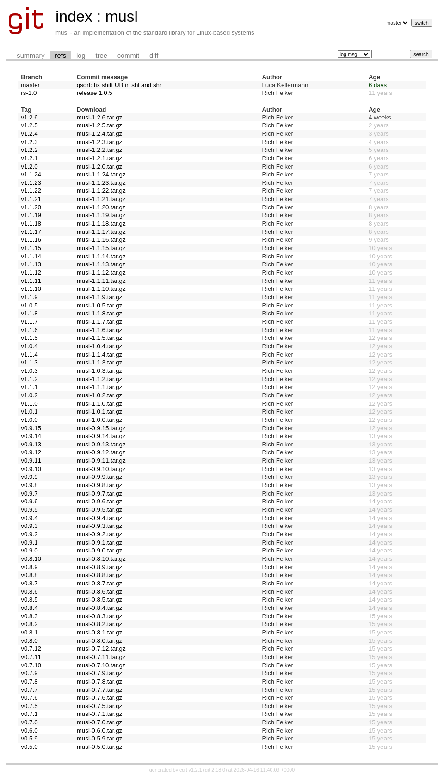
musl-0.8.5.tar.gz (100, 599)
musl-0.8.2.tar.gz (100, 624)
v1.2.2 (29, 149)
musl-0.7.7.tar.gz (100, 689)
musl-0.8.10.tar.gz (101, 558)
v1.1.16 (31, 239)
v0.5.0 (29, 746)
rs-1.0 (29, 92)
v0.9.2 (29, 534)
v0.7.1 (29, 713)
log (81, 55)
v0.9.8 (29, 485)
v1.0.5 (29, 305)
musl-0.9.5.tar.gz (100, 509)
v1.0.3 (29, 370)
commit (128, 55)
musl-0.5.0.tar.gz (100, 746)
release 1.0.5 (94, 92)
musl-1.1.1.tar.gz (100, 386)
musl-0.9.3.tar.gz (100, 525)
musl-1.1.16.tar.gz (101, 239)
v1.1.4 (29, 354)
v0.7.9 (29, 673)
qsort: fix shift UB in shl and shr (119, 85)
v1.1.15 (31, 248)
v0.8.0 (29, 640)
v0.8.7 (29, 583)
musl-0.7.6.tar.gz (100, 697)
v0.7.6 (29, 697)
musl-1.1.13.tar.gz (101, 264)
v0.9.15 (31, 428)
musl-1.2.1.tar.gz (100, 158)
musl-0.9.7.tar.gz (100, 493)
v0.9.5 (29, 509)
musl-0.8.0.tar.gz (100, 640)
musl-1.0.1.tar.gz (100, 411)
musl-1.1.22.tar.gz (101, 190)
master (30, 85)
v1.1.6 (29, 329)
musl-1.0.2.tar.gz (100, 395)
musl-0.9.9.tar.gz (100, 476)
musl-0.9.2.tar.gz (100, 534)
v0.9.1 (29, 542)
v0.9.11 (31, 460)
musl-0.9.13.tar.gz (101, 444)
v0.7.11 (31, 656)
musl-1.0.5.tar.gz (100, 305)
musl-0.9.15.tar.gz (101, 428)
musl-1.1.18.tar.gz (101, 223)
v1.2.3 (29, 141)
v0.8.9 (29, 567)
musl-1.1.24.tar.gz (101, 174)
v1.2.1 (29, 158)
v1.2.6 (29, 117)
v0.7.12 (31, 648)
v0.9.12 (31, 452)
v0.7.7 (29, 689)
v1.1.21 (31, 198)
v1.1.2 (29, 379)
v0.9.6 (29, 501)
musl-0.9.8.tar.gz (100, 485)
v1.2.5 (29, 125)
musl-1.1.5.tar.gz (100, 337)
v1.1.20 (31, 207)
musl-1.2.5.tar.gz (100, 125)
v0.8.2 (29, 624)
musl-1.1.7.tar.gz (100, 321)
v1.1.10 (31, 288)
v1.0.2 (29, 395)
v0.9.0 (29, 550)
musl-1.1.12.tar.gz (101, 272)
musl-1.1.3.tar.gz (100, 362)
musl (121, 16)
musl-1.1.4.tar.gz (100, 354)
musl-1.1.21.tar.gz (101, 198)
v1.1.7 (29, 321)
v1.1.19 (31, 215)
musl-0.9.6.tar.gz (100, 501)
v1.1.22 (31, 190)
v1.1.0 (29, 403)
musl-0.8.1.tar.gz (100, 632)
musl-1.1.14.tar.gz (101, 256)
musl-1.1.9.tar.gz (100, 297)
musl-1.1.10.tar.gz (101, 288)
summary (30, 55)
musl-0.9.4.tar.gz (100, 517)
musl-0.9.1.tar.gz (100, 542)
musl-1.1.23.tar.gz (101, 182)
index (74, 16)
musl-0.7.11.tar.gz (101, 656)
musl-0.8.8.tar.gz (100, 574)
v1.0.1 (29, 411)
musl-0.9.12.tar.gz (101, 452)
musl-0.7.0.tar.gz (100, 722)
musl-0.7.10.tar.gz (101, 665)
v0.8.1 (29, 632)
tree (101, 55)
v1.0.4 (29, 346)
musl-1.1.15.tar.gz (101, 248)
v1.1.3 (29, 362)
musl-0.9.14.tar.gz (101, 436)
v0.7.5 (29, 706)
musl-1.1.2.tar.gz (100, 379)
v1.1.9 (29, 297)
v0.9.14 (31, 436)
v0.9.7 (29, 493)
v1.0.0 (29, 419)
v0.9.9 (29, 476)
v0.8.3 (29, 616)
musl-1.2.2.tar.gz (100, 149)
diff (153, 55)
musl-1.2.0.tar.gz (100, 166)
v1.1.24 (31, 174)
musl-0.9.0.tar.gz (100, 550)
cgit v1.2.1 (190, 769)
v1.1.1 (29, 386)
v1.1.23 (31, 182)
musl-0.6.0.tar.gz (100, 730)
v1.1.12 (31, 272)
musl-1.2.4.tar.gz (100, 133)
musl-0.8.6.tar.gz (100, 591)
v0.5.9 (29, 738)
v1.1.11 (31, 280)
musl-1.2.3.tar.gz (100, 141)
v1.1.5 (29, 337)
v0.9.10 (31, 468)
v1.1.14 (31, 256)
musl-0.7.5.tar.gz (100, 706)
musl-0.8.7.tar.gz (100, 583)
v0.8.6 (29, 591)
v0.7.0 (29, 722)
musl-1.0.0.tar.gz (100, 419)
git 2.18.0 (215, 769)
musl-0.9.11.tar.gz (101, 460)
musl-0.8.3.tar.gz (100, 616)
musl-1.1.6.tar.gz (100, 329)
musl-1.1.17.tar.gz (101, 231)
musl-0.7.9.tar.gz (100, 673)
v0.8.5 (29, 599)
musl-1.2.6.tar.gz (100, 117)
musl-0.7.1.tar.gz (100, 713)
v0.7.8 (29, 681)
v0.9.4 (29, 517)
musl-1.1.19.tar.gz (101, 215)
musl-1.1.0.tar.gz (100, 403)
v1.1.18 (31, 223)
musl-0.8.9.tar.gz (100, 567)
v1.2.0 (29, 166)
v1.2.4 (29, 133)
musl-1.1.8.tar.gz (100, 313)
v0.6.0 (29, 730)
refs (60, 55)
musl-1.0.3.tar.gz (100, 370)
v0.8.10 (31, 558)
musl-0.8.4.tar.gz (100, 607)
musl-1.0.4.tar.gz (100, 346)
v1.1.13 (31, 264)
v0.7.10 (31, 665)
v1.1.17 (31, 231)
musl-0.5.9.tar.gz (100, 738)
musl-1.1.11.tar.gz (101, 280)
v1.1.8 (29, 313)
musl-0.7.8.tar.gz (100, 681)
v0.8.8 (29, 574)
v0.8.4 (29, 607)
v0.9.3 (29, 525)
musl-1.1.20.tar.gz (101, 207)
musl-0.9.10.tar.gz (101, 468)
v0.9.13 (31, 444)
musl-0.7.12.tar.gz (101, 648)
